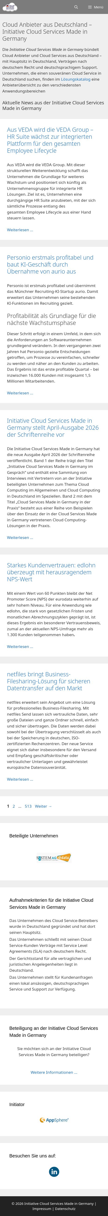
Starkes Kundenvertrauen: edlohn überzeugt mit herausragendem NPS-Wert (51, 572)
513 (28, 806)
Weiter (43, 806)
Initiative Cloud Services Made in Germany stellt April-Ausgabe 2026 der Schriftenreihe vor (53, 427)
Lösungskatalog (76, 79)
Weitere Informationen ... (54, 1072)
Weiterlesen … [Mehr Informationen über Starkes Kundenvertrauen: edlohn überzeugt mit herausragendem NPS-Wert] (20, 646)
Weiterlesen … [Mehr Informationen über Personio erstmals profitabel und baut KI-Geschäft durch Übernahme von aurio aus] (20, 393)
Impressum (41, 1208)
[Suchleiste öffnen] (76, 7)
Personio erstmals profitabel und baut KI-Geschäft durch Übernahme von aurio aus (50, 264)
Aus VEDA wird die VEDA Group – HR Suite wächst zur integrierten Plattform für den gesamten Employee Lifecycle (50, 140)
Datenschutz (65, 1208)
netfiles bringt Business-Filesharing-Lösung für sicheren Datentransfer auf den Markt (48, 681)
